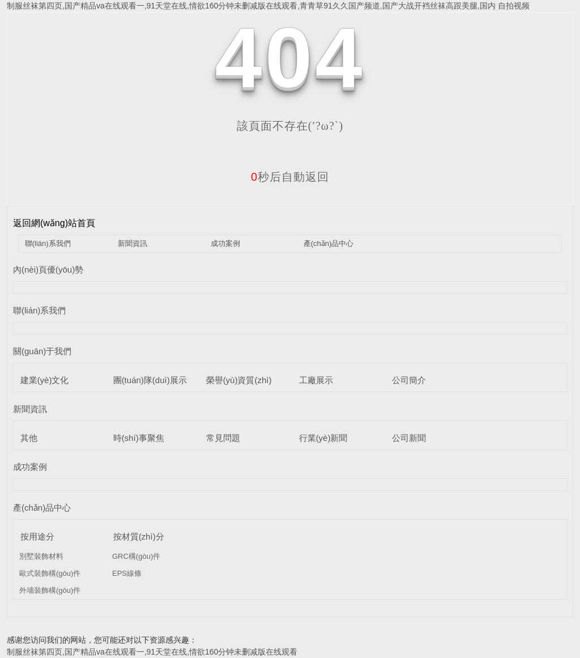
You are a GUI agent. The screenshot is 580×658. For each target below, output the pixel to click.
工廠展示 (316, 380)
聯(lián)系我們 (48, 243)
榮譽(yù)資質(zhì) (239, 380)
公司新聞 (409, 438)
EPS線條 (127, 573)
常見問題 (223, 438)
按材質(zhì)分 (138, 536)
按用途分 (37, 536)
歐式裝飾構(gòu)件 (49, 573)
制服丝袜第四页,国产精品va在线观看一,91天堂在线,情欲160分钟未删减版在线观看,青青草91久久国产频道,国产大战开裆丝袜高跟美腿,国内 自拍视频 (268, 5)
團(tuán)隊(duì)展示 (150, 380)
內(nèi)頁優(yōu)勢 (48, 269)
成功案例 (225, 243)
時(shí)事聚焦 (138, 438)
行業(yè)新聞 (323, 438)
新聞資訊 (132, 243)
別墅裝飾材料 (41, 556)
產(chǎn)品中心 (329, 243)
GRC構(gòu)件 (136, 556)
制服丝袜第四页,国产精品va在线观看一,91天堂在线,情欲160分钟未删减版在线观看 (152, 651)
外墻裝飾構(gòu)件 (49, 590)
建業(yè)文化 (44, 380)
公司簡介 (409, 380)
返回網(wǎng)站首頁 (54, 223)
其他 (28, 438)
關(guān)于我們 (42, 351)
